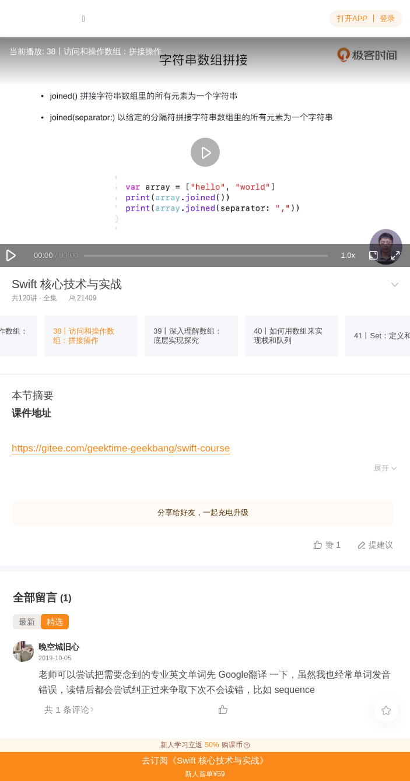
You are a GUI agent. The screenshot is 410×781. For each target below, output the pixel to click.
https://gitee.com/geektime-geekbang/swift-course (121, 448)
